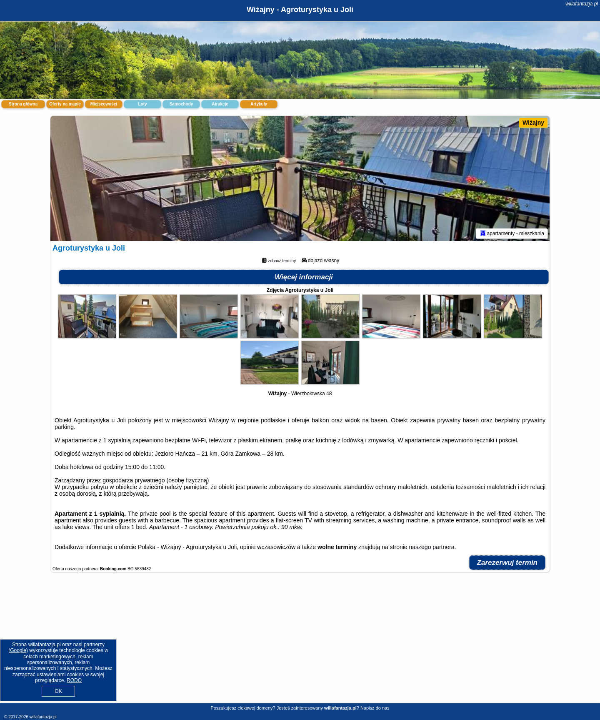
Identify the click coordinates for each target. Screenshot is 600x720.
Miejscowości (103, 104)
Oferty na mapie (65, 104)
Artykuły (258, 104)
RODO (74, 680)
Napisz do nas (375, 707)
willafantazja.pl (581, 4)
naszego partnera (432, 547)
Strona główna (23, 104)
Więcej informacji (304, 277)
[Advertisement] (300, 642)
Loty (142, 104)
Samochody (181, 104)
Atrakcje (220, 104)
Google (18, 650)
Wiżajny (533, 122)
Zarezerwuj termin (507, 563)
